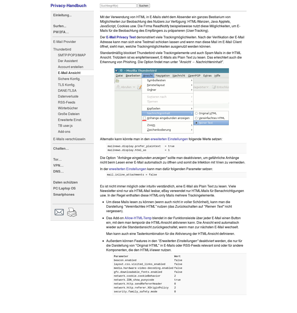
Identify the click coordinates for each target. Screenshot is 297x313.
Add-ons (64, 131)
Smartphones (63, 194)
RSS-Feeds (66, 102)
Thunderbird (62, 49)
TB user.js (65, 125)
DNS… (58, 171)
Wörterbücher (68, 108)
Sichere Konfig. (69, 78)
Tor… (57, 159)
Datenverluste (68, 96)
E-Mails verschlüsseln (69, 139)
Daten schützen (65, 182)
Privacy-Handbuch (68, 5)
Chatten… (61, 148)
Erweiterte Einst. (70, 120)
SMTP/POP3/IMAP (72, 55)
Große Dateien (69, 114)
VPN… (58, 165)
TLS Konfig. (66, 84)
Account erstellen (70, 67)
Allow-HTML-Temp (138, 220)
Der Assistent (68, 61)
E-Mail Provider (64, 41)
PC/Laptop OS (64, 188)
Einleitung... (62, 15)
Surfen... (59, 26)
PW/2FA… (61, 32)
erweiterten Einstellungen (169, 139)
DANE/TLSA (67, 90)
